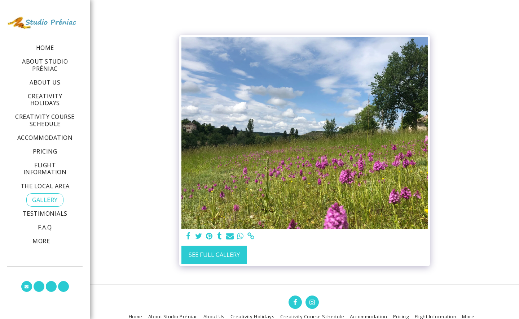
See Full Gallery (214, 254)
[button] (26, 286)
